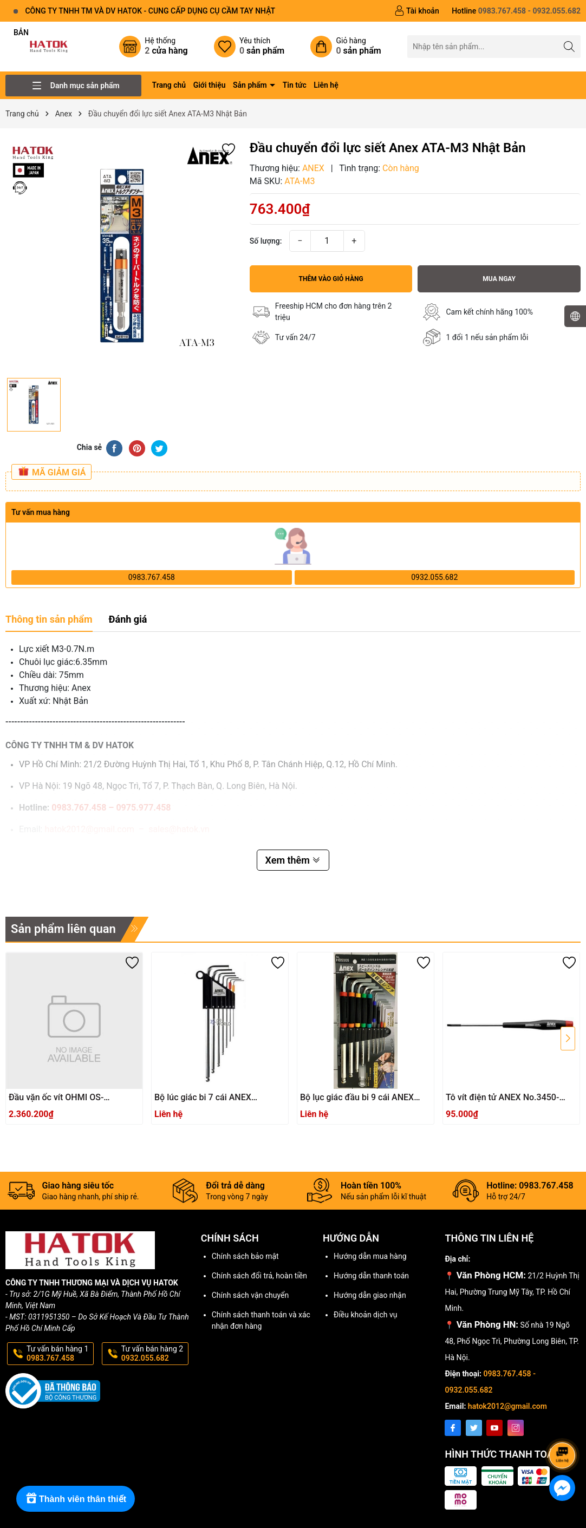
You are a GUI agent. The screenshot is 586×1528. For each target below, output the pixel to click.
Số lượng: (266, 241)
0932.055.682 (434, 577)
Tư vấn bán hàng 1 (59, 1353)
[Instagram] (515, 1428)
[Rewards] (75, 1499)
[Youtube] (494, 1428)
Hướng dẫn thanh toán (371, 1275)
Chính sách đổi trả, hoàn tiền (259, 1275)
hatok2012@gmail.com (507, 1406)
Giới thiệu (209, 85)
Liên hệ (326, 85)
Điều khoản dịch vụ (365, 1314)
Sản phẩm (251, 85)
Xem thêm (293, 860)
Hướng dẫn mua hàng (370, 1256)
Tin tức (295, 85)
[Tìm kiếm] (569, 46)
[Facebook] (453, 1428)
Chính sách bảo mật (245, 1256)
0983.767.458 (151, 577)
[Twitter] (474, 1428)
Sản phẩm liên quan (63, 929)
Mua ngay (499, 279)
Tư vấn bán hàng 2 (153, 1353)
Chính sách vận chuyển (250, 1295)
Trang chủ (169, 85)
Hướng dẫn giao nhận (370, 1295)
